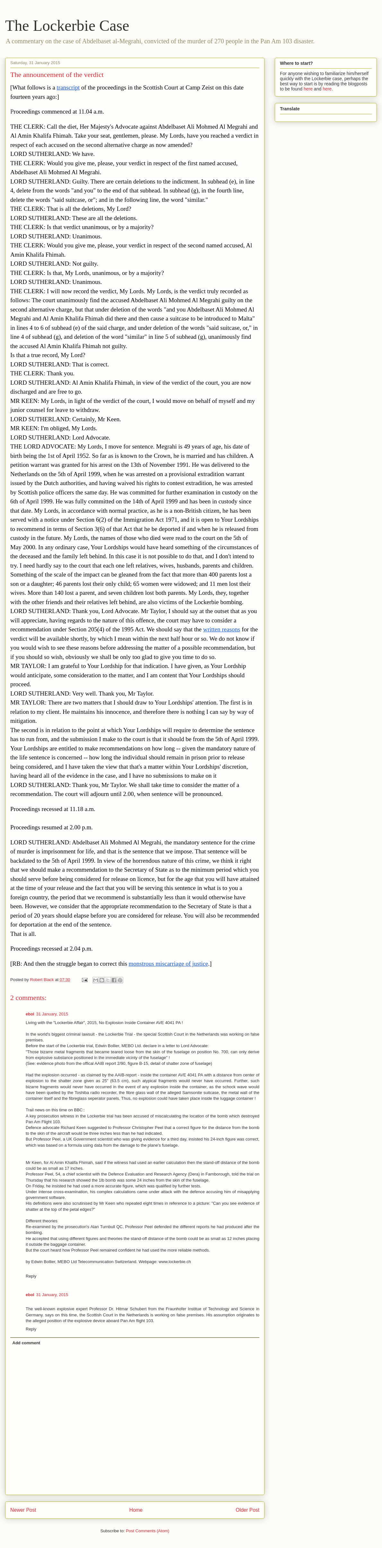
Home (136, 1510)
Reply (31, 1276)
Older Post (247, 1510)
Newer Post (23, 1510)
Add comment (26, 1342)
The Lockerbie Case (67, 25)
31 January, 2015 (52, 1014)
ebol (30, 1014)
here (308, 88)
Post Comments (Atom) (147, 1530)
